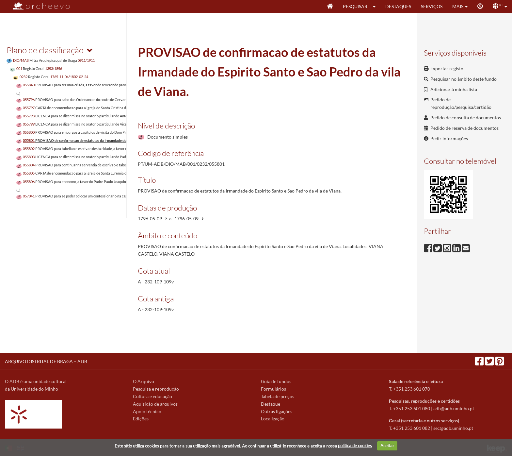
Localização (272, 418)
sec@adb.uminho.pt (453, 428)
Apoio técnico (147, 411)
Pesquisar (355, 6)
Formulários (273, 389)
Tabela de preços (277, 396)
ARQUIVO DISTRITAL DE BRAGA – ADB (46, 361)
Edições (141, 418)
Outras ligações (276, 411)
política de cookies (355, 445)
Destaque (270, 404)
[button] (376, 6)
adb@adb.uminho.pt (453, 408)
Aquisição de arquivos (155, 404)
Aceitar (387, 445)
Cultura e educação (152, 396)
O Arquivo (143, 381)
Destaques (398, 6)
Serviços (431, 6)
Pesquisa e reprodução (156, 389)
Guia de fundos (276, 381)
